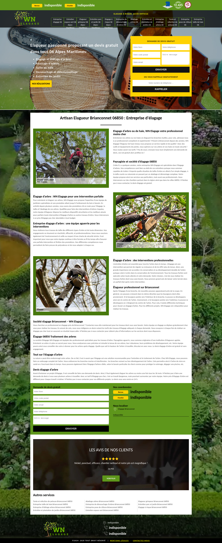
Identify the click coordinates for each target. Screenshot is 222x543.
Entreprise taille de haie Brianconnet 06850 (50, 504)
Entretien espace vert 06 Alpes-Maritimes (70, 22)
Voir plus (111, 478)
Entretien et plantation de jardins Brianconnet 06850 (54, 510)
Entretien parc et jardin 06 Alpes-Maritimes (96, 22)
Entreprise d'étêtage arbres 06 (160, 22)
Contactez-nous (141, 541)
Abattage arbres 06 (134, 20)
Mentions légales (119, 541)
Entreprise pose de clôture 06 (185, 22)
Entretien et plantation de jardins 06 (147, 22)
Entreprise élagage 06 (57, 20)
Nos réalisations (41, 83)
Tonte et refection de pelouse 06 (172, 22)
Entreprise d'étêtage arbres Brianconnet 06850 (52, 507)
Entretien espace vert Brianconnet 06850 (102, 510)
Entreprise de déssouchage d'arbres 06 (121, 22)
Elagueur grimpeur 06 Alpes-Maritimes (83, 22)
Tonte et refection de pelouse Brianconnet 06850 (52, 501)
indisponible (53, 5)
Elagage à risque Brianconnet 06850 (152, 507)
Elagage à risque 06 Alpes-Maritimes (108, 22)
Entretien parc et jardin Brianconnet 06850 (155, 504)
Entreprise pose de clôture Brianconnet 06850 (104, 507)
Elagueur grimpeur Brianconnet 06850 (153, 501)
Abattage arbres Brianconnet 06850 (100, 501)
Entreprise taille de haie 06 (198, 22)
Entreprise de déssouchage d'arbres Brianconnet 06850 (108, 504)
